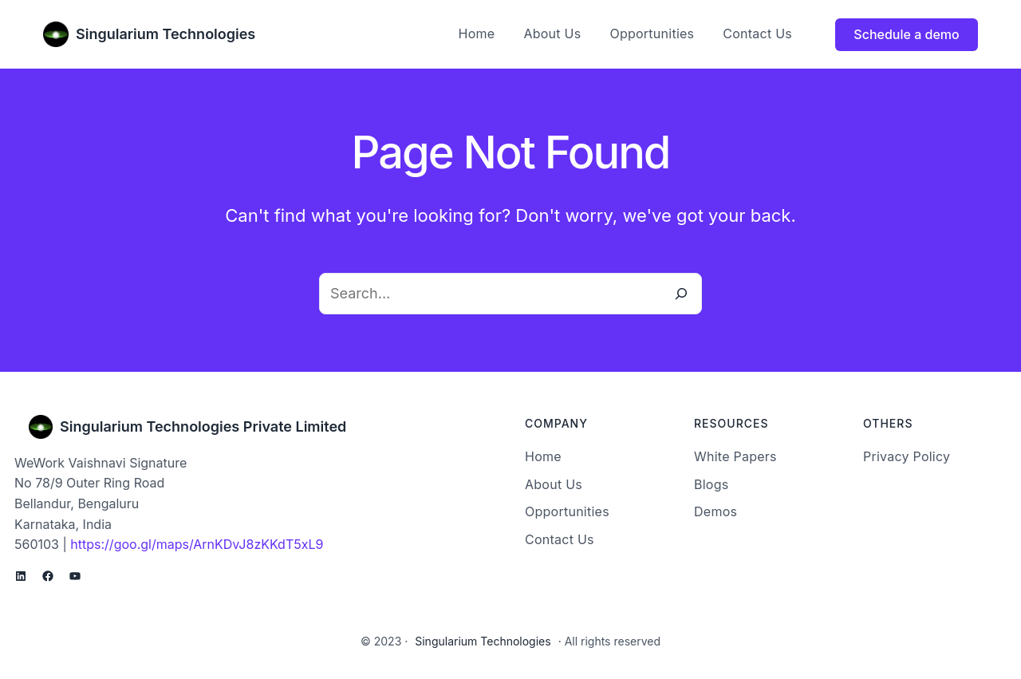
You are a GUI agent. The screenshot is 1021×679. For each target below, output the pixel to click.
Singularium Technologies (165, 34)
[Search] (681, 293)
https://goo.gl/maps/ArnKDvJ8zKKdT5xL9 (196, 544)
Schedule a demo (906, 34)
